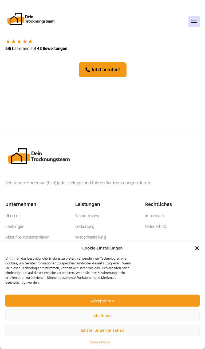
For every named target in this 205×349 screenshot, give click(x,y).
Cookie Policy (100, 342)
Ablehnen (102, 315)
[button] (197, 248)
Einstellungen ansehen (102, 330)
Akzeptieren (102, 300)
